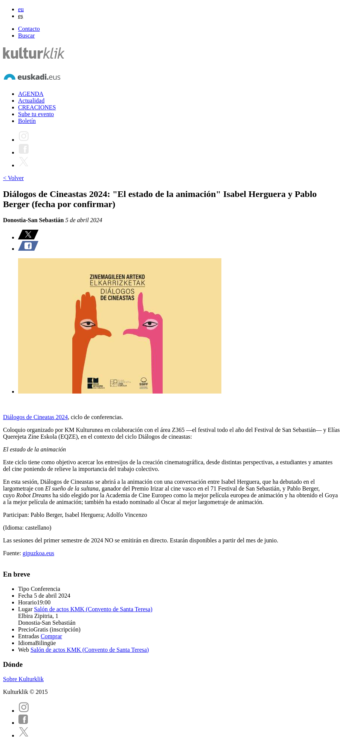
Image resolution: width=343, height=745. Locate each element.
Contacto (29, 29)
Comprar (51, 636)
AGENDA (31, 94)
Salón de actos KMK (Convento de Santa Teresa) (93, 609)
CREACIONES (37, 107)
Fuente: (13, 553)
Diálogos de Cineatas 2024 (35, 417)
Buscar (26, 35)
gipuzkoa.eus (38, 553)
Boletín (27, 121)
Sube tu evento (36, 114)
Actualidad (31, 100)
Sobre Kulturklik (23, 679)
